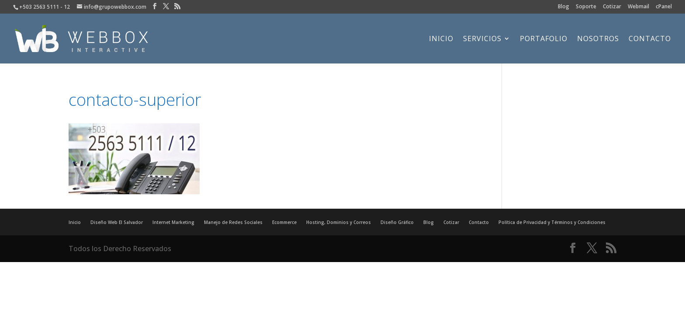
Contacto (650, 39)
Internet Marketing (173, 222)
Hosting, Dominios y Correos (338, 222)
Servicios (482, 39)
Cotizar (612, 7)
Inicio (441, 39)
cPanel (664, 7)
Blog (563, 7)
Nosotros (598, 39)
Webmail (638, 7)
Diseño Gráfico (397, 222)
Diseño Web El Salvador (116, 222)
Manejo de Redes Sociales (233, 222)
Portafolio (543, 39)
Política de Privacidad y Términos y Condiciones (551, 222)
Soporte (586, 7)
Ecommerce (284, 222)
